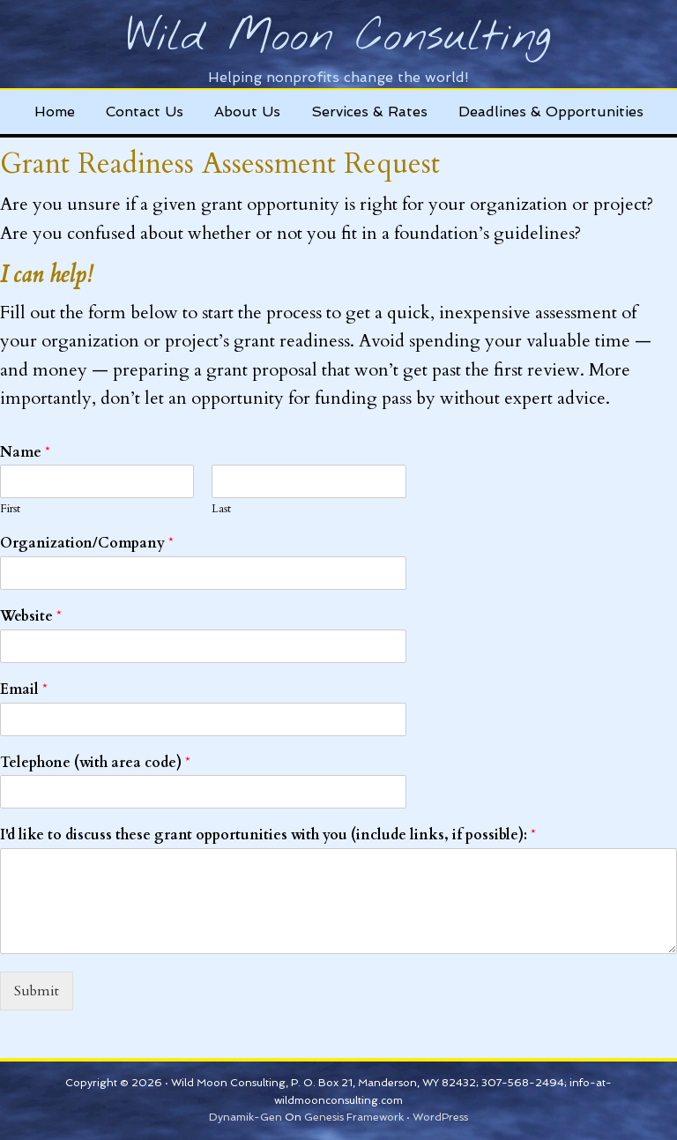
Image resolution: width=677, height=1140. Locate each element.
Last (221, 509)
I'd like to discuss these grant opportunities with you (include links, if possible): (268, 835)
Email (24, 690)
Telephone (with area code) (95, 763)
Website (31, 616)
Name (25, 452)
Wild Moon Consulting (339, 37)
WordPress (440, 1117)
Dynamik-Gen (245, 1117)
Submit (36, 991)
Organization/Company (87, 543)
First (10, 509)
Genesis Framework (354, 1117)
